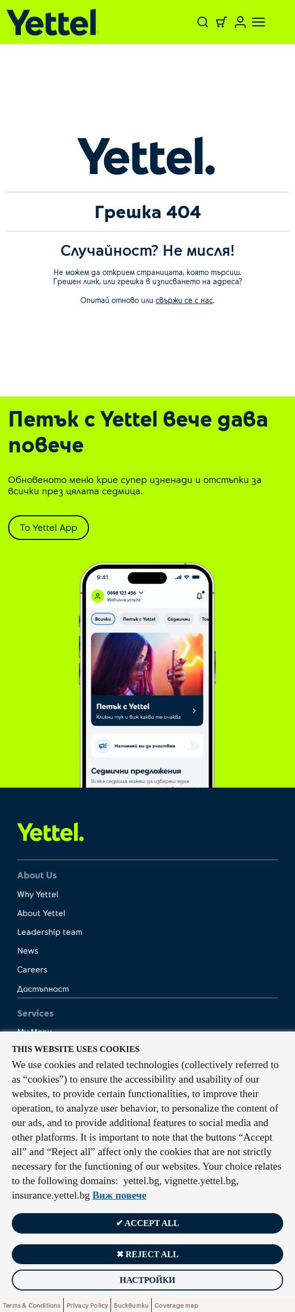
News (27, 950)
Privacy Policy (87, 1305)
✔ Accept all (147, 1223)
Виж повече (119, 1195)
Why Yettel (37, 894)
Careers (32, 969)
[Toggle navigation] (252, 22)
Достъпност (43, 988)
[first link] (50, 831)
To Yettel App (48, 527)
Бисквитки (131, 1305)
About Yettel (41, 912)
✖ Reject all (147, 1254)
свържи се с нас (184, 300)
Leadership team (50, 931)
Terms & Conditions (32, 1305)
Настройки (147, 1280)
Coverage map (176, 1305)
